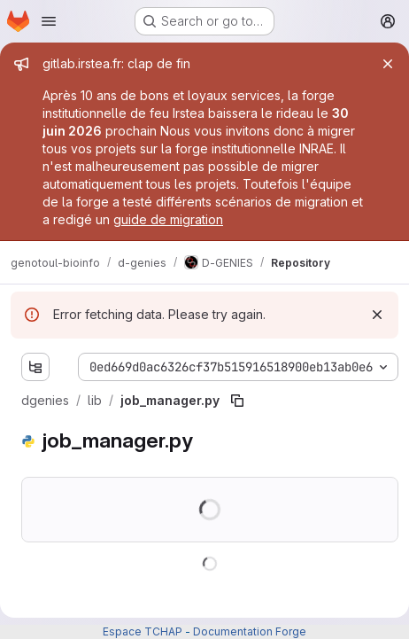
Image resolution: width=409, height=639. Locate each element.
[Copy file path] (237, 400)
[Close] (387, 63)
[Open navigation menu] (49, 21)
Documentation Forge (249, 631)
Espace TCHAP (142, 631)
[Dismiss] (377, 314)
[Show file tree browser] (35, 367)
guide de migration (168, 219)
